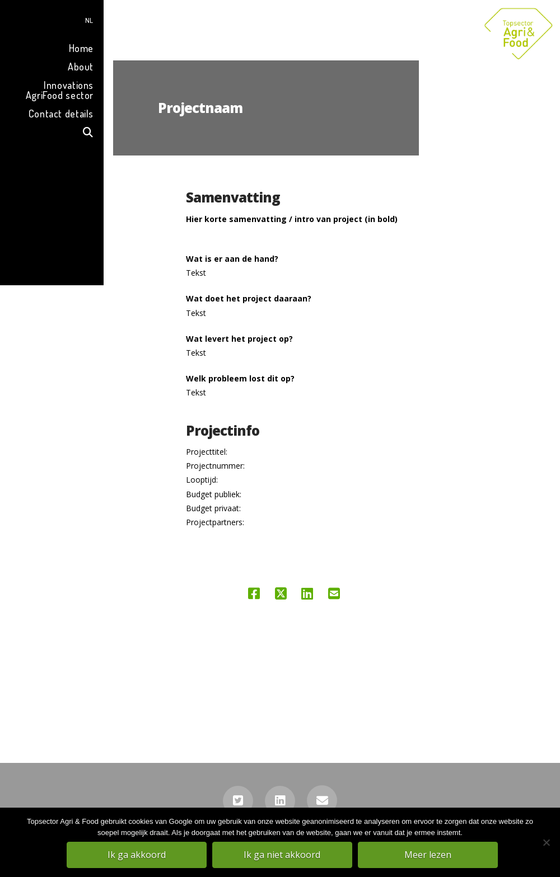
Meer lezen (428, 855)
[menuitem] (52, 18)
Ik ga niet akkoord (283, 855)
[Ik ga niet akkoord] (546, 842)
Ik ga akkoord (137, 855)
